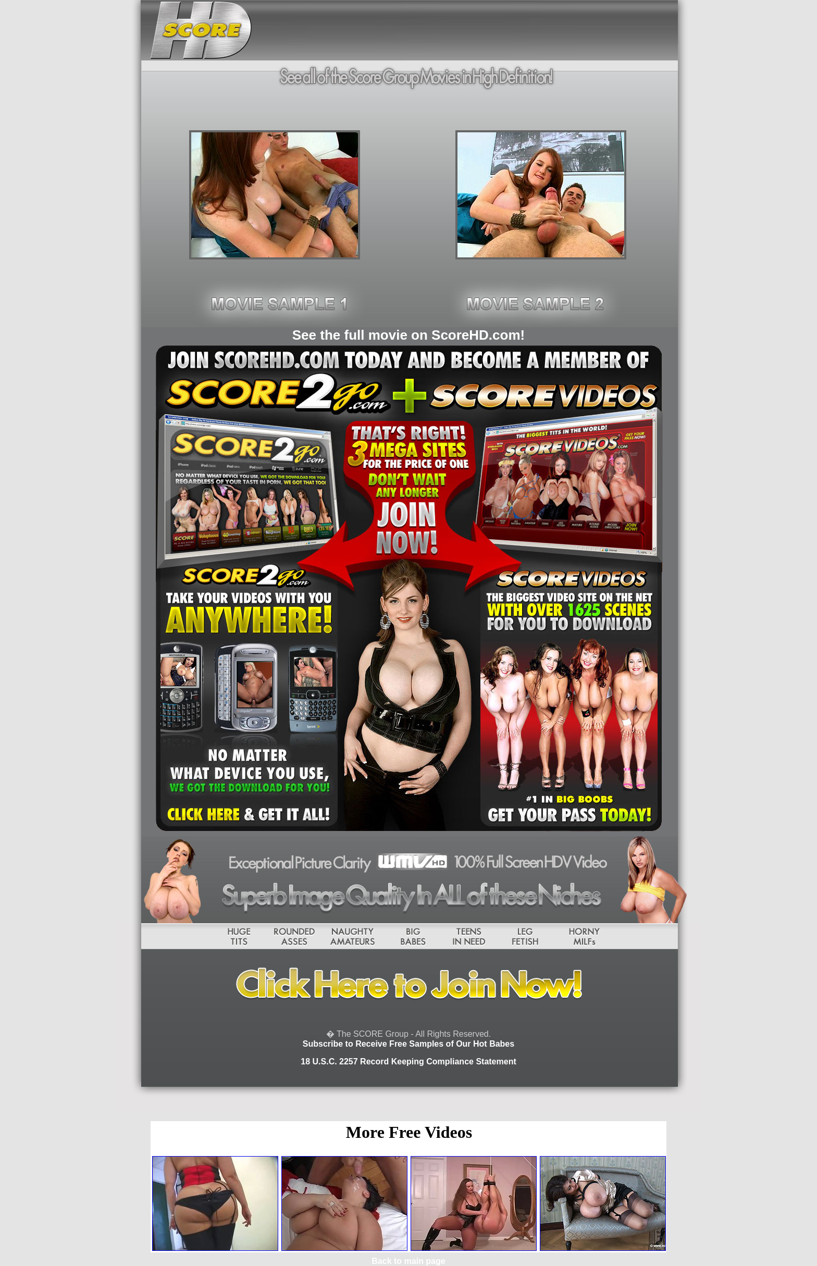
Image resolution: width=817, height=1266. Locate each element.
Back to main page (408, 1261)
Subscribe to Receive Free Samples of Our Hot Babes (408, 1043)
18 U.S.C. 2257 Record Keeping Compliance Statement (408, 1061)
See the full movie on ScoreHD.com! (408, 335)
